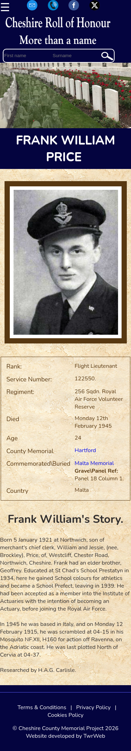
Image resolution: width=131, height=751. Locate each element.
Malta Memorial (94, 463)
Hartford (85, 450)
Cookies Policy (65, 715)
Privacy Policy (93, 707)
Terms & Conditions (41, 707)
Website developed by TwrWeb (65, 736)
